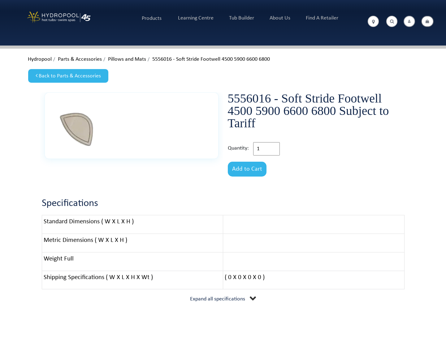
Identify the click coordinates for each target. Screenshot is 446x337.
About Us (280, 18)
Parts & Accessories (80, 59)
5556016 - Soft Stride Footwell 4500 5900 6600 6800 (211, 59)
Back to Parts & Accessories (68, 76)
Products (152, 18)
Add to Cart (247, 169)
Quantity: (238, 148)
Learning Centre (196, 18)
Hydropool (40, 59)
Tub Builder (241, 18)
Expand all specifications (217, 299)
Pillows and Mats (127, 59)
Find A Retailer (322, 18)
